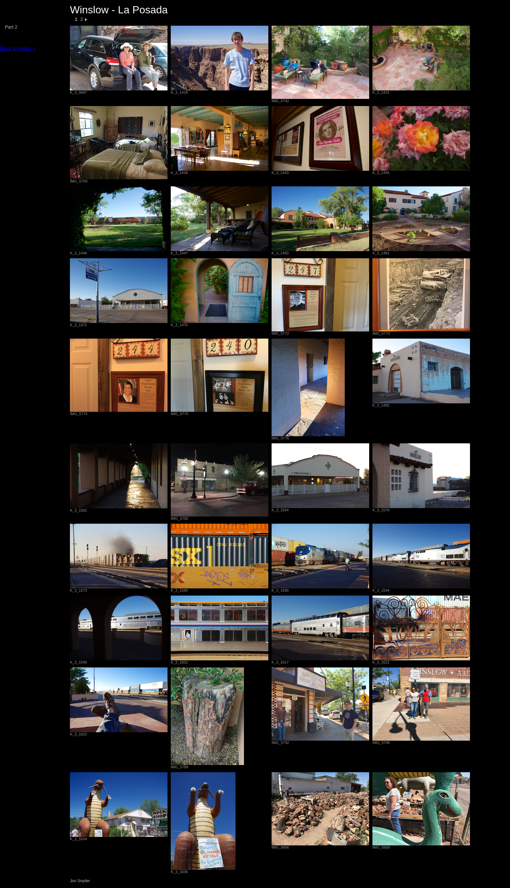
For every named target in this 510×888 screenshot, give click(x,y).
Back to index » (17, 48)
